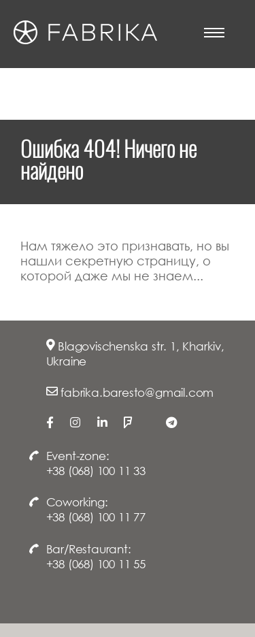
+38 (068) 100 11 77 (96, 517)
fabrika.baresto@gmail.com (137, 392)
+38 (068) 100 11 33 (96, 470)
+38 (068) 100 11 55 (96, 564)
